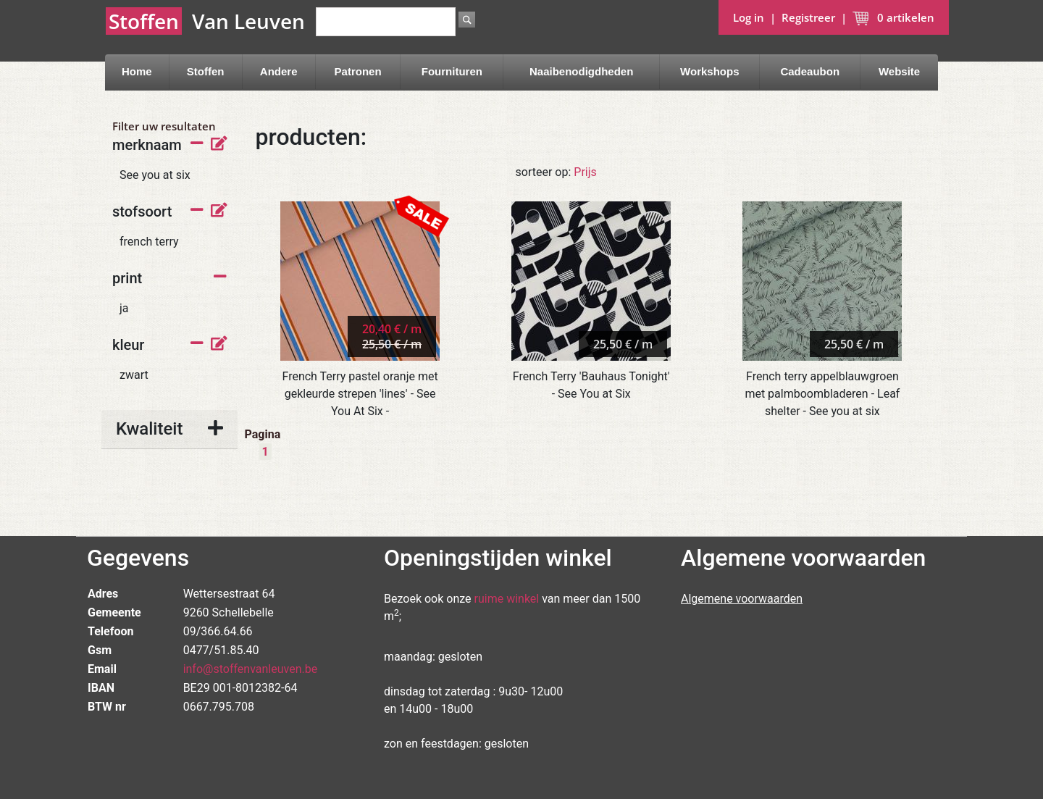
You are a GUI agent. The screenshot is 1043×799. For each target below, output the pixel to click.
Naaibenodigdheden (581, 71)
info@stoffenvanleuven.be (250, 669)
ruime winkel (507, 599)
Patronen (358, 71)
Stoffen (206, 71)
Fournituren (452, 71)
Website (899, 71)
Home (137, 71)
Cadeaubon (809, 71)
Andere (279, 71)
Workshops (709, 71)
